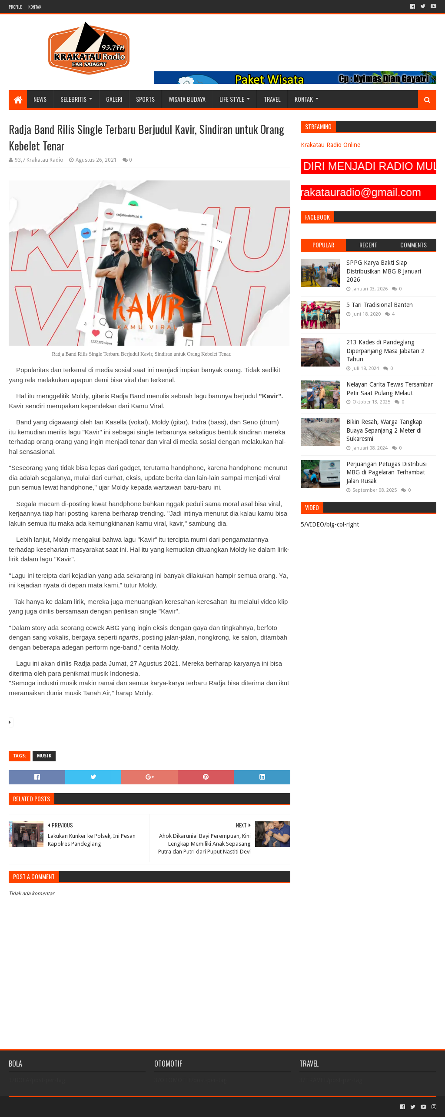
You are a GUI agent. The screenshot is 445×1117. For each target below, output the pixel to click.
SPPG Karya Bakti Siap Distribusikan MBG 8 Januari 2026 (383, 271)
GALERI (114, 98)
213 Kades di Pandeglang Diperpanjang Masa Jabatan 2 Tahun (385, 351)
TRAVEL (272, 98)
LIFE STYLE (231, 98)
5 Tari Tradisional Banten (379, 304)
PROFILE (15, 6)
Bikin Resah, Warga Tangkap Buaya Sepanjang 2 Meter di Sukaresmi (384, 430)
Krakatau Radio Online (330, 144)
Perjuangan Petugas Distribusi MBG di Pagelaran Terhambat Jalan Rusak (386, 472)
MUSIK (44, 756)
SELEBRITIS (73, 98)
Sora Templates (56, 1107)
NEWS (39, 98)
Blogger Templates (107, 1107)
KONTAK (34, 6)
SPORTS (145, 98)
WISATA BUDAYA (187, 98)
